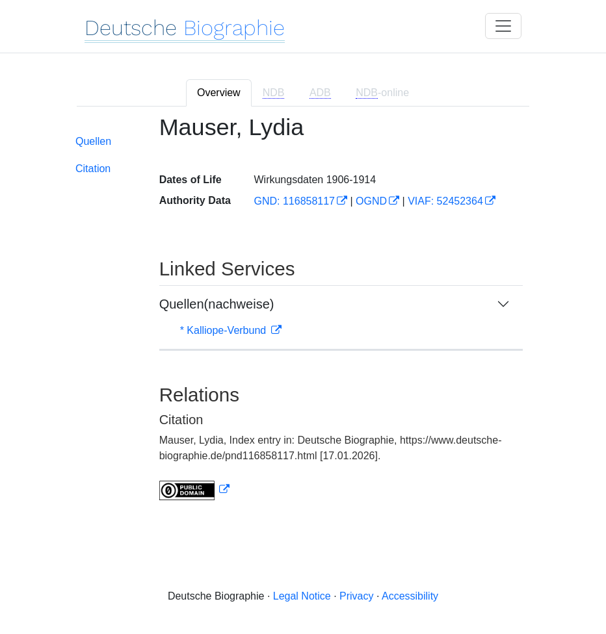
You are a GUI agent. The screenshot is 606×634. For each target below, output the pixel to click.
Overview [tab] (219, 92)
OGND (371, 201)
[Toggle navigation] (503, 26)
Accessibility (410, 596)
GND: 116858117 (294, 201)
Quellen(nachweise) (216, 304)
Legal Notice (302, 596)
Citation (93, 168)
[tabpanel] (303, 315)
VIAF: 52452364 (445, 201)
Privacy (356, 596)
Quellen (93, 141)
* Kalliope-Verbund (224, 330)
